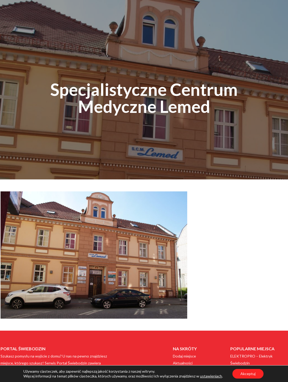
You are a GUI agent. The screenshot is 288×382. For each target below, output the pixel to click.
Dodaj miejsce (184, 356)
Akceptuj (248, 373)
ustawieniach (211, 376)
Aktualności (183, 363)
